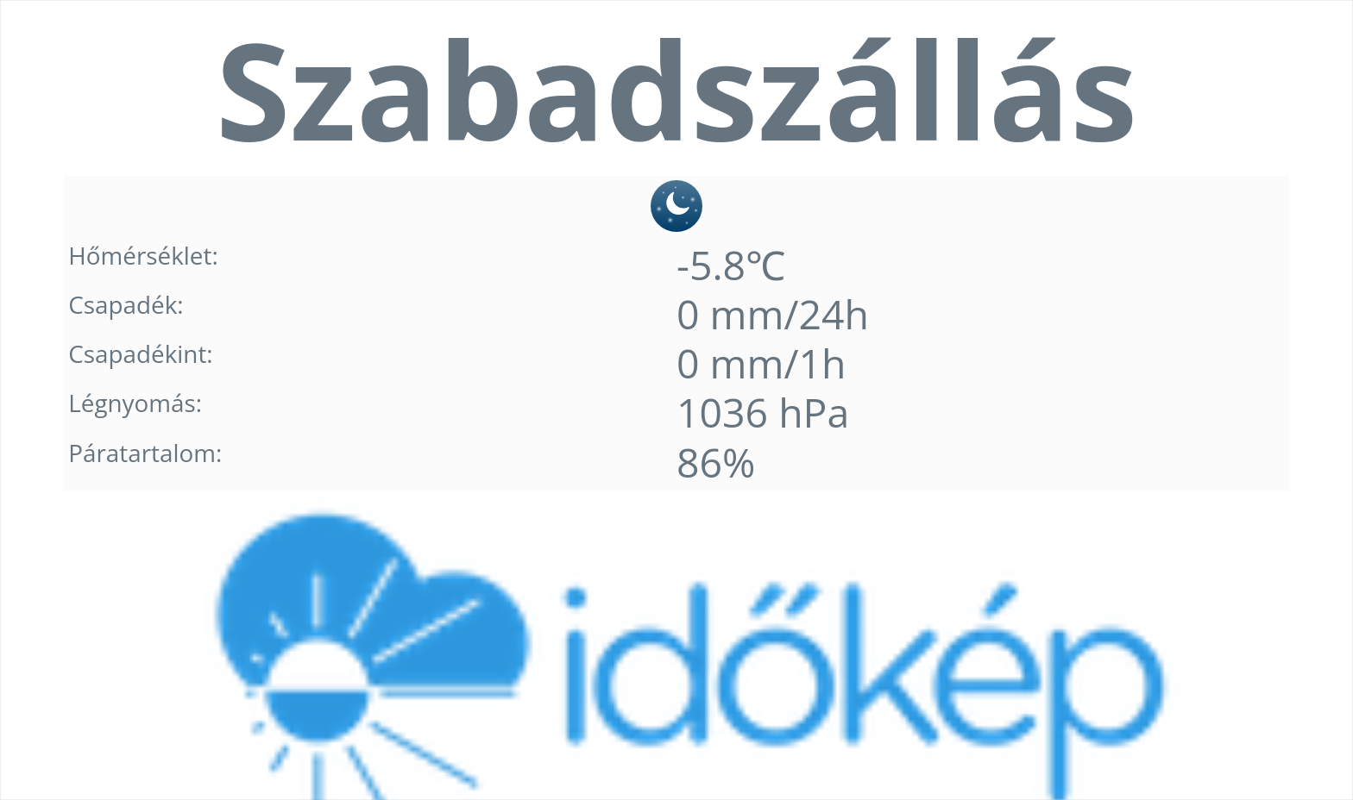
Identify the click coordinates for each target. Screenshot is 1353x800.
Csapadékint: (140, 353)
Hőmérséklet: (142, 255)
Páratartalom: (145, 452)
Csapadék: (125, 304)
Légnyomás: (135, 402)
